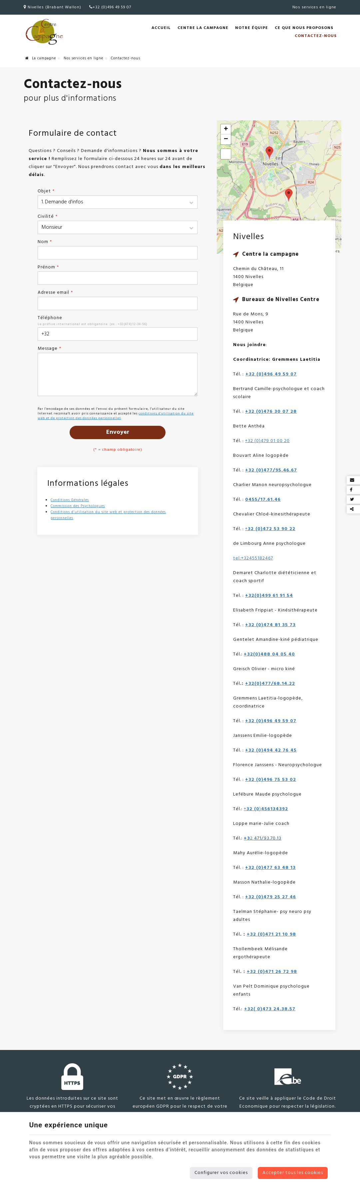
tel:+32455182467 (253, 558)
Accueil (161, 28)
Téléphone (50, 318)
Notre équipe (251, 28)
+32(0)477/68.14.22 (270, 684)
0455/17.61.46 (263, 499)
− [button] (226, 139)
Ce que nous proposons (304, 28)
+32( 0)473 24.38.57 (269, 1009)
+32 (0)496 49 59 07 (110, 7)
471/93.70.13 (267, 838)
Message (49, 348)
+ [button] (226, 129)
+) (266, 809)
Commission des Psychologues (78, 506)
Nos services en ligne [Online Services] (314, 7)
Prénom (48, 267)
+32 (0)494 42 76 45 (271, 750)
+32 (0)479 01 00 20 (267, 441)
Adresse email (55, 292)
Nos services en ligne (83, 58)
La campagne (40, 58)
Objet (46, 191)
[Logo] (44, 32)
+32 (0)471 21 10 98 (271, 934)
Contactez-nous (316, 36)
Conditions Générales (70, 500)
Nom (45, 242)
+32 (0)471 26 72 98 (272, 972)
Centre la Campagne (203, 28)
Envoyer (117, 432)
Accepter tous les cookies (292, 1173)
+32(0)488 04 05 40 (269, 654)
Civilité (48, 216)
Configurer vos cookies (221, 1173)
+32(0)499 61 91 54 (269, 596)
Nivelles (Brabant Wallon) (52, 7)
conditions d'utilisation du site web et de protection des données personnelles (115, 416)
